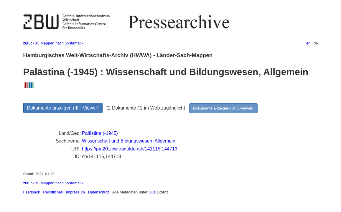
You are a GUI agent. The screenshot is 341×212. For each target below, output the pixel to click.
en (308, 43)
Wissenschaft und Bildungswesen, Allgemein (128, 140)
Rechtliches (53, 192)
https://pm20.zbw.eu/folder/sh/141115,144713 (129, 148)
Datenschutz (98, 192)
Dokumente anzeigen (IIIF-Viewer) (63, 107)
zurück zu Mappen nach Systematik (53, 43)
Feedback (31, 192)
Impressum (75, 192)
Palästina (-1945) (100, 133)
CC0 (152, 192)
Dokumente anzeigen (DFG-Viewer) (223, 108)
